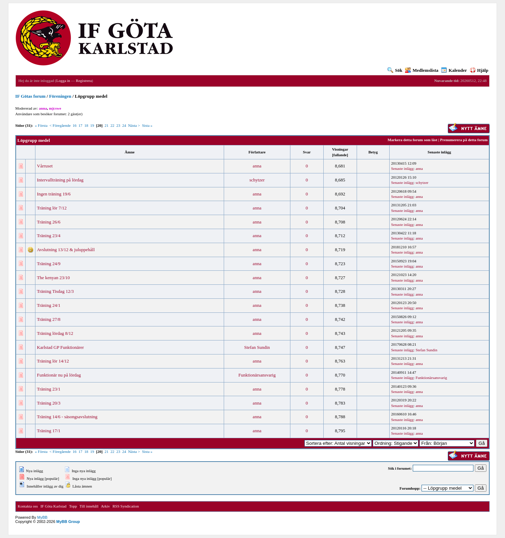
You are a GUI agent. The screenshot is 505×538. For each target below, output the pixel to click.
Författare (257, 152)
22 (112, 125)
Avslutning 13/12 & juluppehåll (66, 249)
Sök (395, 70)
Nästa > (134, 125)
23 (118, 125)
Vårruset (45, 165)
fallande (340, 155)
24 (124, 125)
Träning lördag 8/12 (55, 333)
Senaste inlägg (439, 152)
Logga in (63, 80)
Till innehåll (89, 506)
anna (257, 165)
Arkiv (105, 506)
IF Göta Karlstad (53, 506)
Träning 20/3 (48, 403)
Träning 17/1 (48, 430)
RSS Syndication (126, 506)
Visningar (340, 149)
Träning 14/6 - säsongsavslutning (67, 416)
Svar (307, 152)
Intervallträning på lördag (60, 179)
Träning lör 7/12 (52, 208)
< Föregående (59, 125)
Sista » (147, 125)
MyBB (42, 517)
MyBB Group (68, 521)
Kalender (454, 70)
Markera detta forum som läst (412, 140)
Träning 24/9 (48, 263)
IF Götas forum (30, 96)
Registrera (84, 80)
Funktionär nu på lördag (59, 375)
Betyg (373, 152)
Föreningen (60, 96)
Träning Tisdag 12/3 (55, 291)
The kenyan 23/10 (53, 277)
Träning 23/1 (48, 389)
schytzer (256, 179)
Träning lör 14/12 (53, 361)
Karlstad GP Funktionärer (60, 347)
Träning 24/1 (48, 305)
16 (74, 125)
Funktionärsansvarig (257, 375)
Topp (73, 506)
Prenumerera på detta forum (464, 140)
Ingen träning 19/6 (53, 193)
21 (106, 125)
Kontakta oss (28, 506)
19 (92, 125)
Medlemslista (421, 70)
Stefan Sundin (257, 347)
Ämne (130, 152)
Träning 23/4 (48, 235)
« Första (41, 125)
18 (86, 125)
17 (80, 125)
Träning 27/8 (48, 319)
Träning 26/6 (48, 222)
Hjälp (479, 70)
